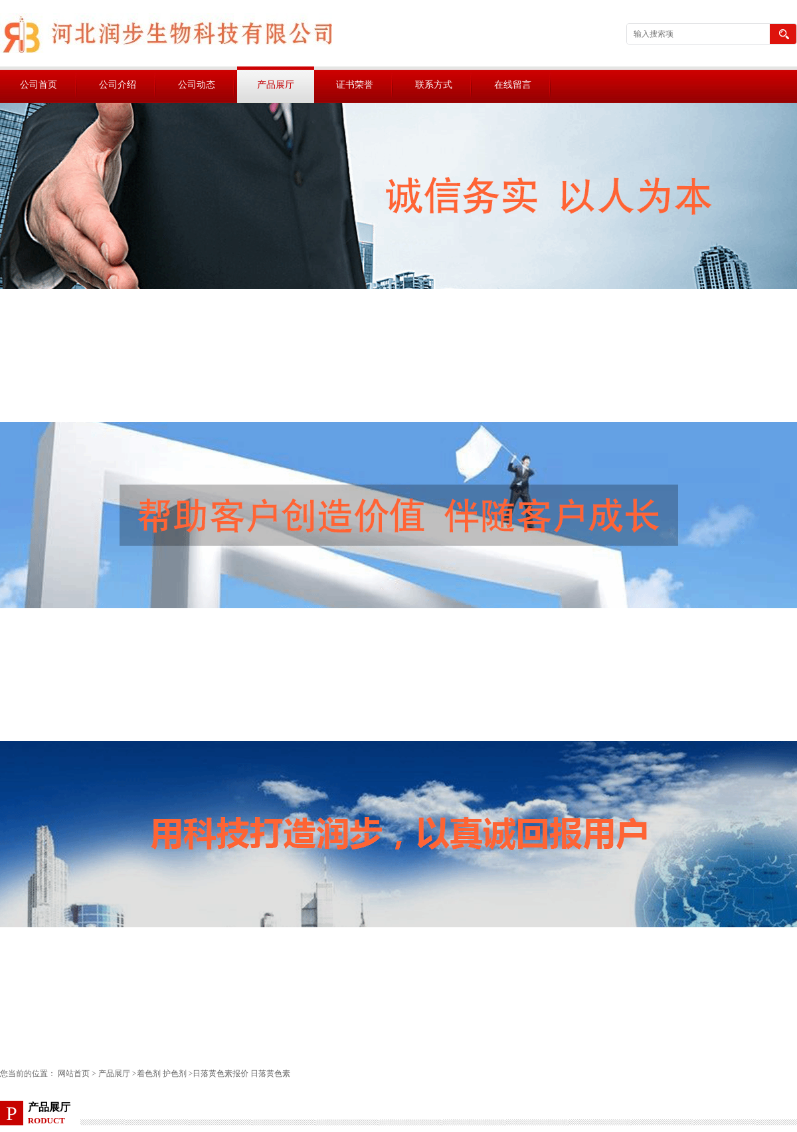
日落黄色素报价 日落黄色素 (241, 1073)
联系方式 (433, 85)
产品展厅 (275, 85)
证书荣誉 (354, 85)
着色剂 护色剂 (162, 1073)
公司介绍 (117, 85)
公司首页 (38, 85)
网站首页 (74, 1073)
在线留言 (512, 85)
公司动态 (196, 85)
